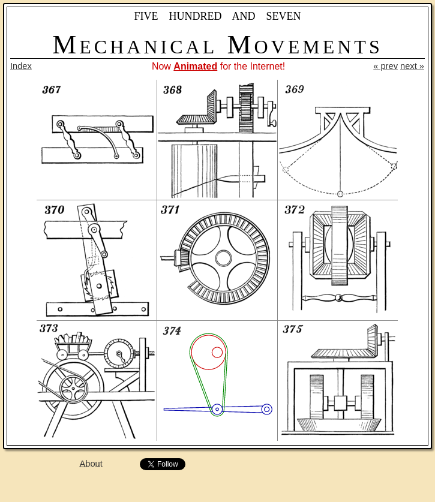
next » (412, 66)
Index (21, 66)
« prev (385, 66)
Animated (195, 66)
